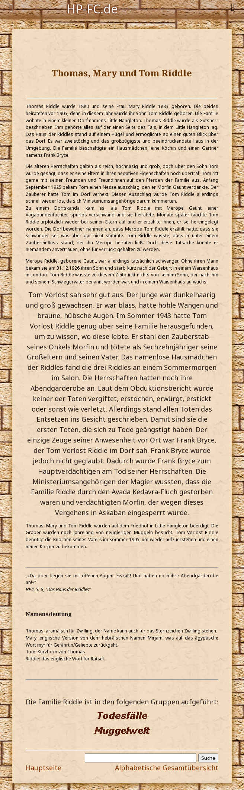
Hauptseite (43, 767)
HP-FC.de (92, 8)
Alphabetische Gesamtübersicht (166, 767)
